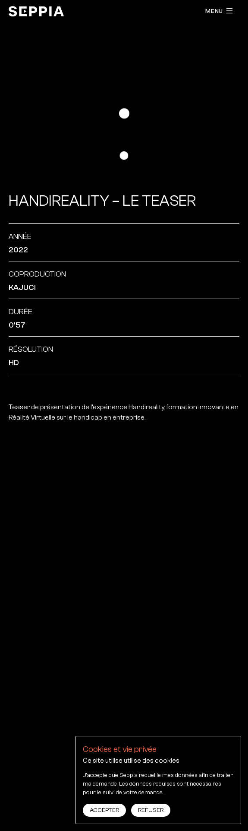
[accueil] (36, 11)
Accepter (104, 810)
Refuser (150, 810)
